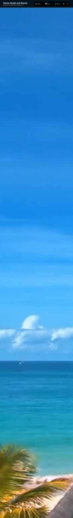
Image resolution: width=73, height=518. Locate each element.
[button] (68, 4)
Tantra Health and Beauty (15, 3)
